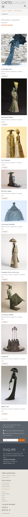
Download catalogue (7, 25)
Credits (3, 499)
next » (6, 419)
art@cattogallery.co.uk (9, 463)
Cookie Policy (5, 501)
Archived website (5, 493)
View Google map (6, 489)
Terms (3, 495)
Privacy (3, 497)
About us (4, 492)
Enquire (5, 76)
